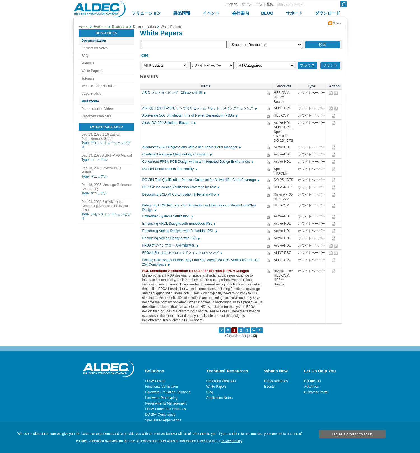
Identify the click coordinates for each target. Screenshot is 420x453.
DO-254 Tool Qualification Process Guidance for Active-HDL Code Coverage (200, 180)
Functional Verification (161, 387)
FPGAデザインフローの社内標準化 (170, 245)
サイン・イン (252, 4)
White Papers (92, 71)
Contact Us (312, 381)
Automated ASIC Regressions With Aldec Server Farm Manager (191, 147)
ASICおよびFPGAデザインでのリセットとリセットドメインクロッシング (199, 108)
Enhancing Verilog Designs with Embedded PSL (179, 231)
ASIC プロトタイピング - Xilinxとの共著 (173, 93)
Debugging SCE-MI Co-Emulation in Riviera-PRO (180, 194)
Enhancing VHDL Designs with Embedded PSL (178, 224)
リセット (330, 65)
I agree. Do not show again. (352, 434)
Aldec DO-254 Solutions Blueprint (168, 123)
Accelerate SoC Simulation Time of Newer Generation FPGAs (189, 115)
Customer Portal (316, 392)
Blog (209, 392)
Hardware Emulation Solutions (167, 392)
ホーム (83, 27)
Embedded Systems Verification (167, 216)
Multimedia (90, 101)
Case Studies (91, 94)
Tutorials (88, 78)
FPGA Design (155, 381)
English (231, 4)
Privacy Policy (231, 441)
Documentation (94, 41)
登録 (270, 4)
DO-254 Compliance (160, 415)
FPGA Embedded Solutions (165, 409)
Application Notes (95, 48)
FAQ (85, 56)
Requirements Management (165, 403)
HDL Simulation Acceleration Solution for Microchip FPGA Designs (197, 271)
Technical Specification (98, 86)
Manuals (88, 63)
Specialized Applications (163, 420)
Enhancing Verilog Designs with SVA (170, 238)
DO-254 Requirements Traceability (169, 169)
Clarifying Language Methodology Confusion (176, 154)
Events (269, 387)
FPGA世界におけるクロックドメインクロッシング (182, 253)
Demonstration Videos (98, 109)
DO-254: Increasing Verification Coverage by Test (180, 187)
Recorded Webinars (96, 116)
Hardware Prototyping (161, 398)
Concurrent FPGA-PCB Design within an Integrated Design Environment (197, 162)
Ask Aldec (311, 387)
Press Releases (276, 381)
